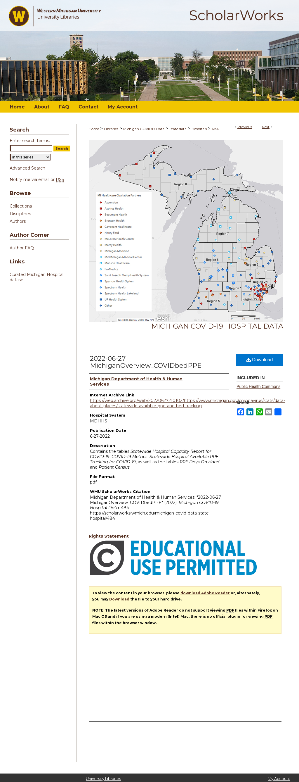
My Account (279, 778)
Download (259, 359)
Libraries (111, 129)
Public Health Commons (258, 386)
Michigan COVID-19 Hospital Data (217, 326)
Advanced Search (27, 168)
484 (215, 129)
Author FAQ (22, 248)
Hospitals (199, 129)
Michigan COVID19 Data (143, 129)
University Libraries (103, 778)
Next (266, 127)
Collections (21, 206)
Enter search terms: (30, 140)
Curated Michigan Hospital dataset (36, 277)
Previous (244, 127)
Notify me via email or (37, 179)
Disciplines (20, 213)
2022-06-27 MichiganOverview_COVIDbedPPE (145, 362)
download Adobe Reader (205, 593)
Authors (18, 221)
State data (178, 129)
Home (94, 129)
